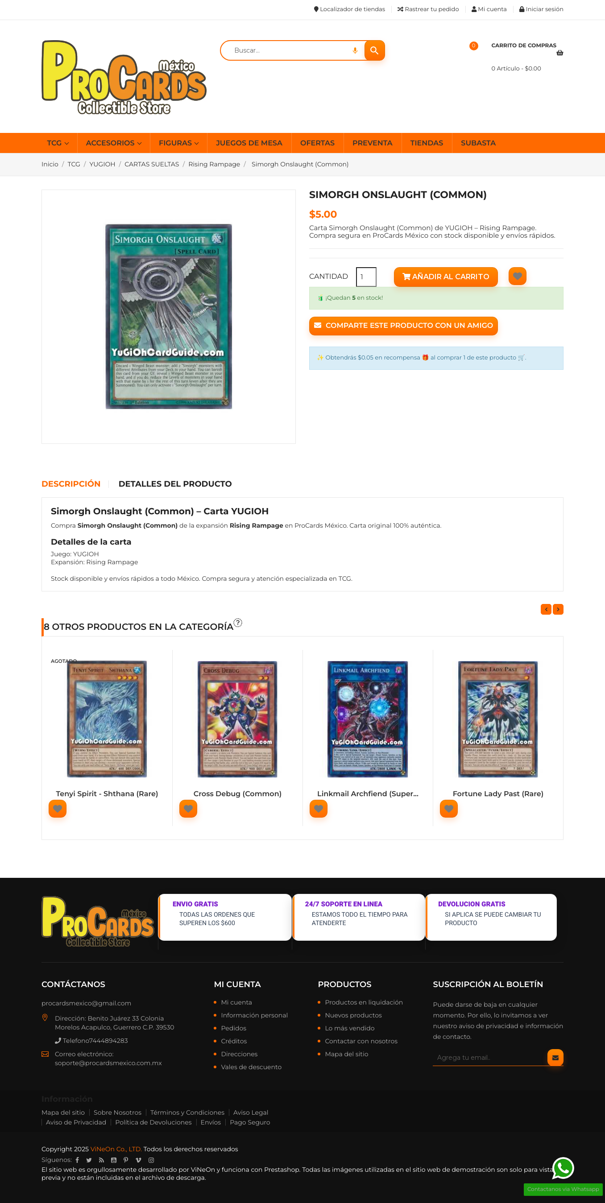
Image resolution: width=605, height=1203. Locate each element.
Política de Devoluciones (153, 1122)
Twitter (89, 1160)
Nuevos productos (353, 1015)
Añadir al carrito (445, 277)
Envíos (211, 1122)
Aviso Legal (251, 1112)
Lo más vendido (349, 1028)
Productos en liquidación (364, 1002)
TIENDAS (426, 143)
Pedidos (233, 1028)
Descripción (70, 484)
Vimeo (138, 1160)
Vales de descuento (251, 1067)
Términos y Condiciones (187, 1112)
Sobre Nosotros (117, 1112)
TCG (55, 143)
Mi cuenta (237, 984)
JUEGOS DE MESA (249, 143)
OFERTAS (317, 143)
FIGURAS (176, 143)
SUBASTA (478, 143)
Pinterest (126, 1160)
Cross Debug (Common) (238, 794)
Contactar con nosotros (361, 1041)
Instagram (151, 1160)
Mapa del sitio (346, 1054)
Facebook (77, 1160)
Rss (101, 1160)
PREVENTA (372, 143)
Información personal (254, 1015)
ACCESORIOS (111, 143)
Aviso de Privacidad (76, 1122)
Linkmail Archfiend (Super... (368, 794)
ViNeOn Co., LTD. (116, 1149)
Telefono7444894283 (91, 1041)
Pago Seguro (250, 1122)
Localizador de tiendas (349, 9)
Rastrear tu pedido (428, 9)
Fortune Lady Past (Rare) (498, 794)
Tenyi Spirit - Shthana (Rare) (107, 794)
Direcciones (239, 1054)
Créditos (234, 1041)
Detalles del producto (175, 484)
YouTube (113, 1160)
